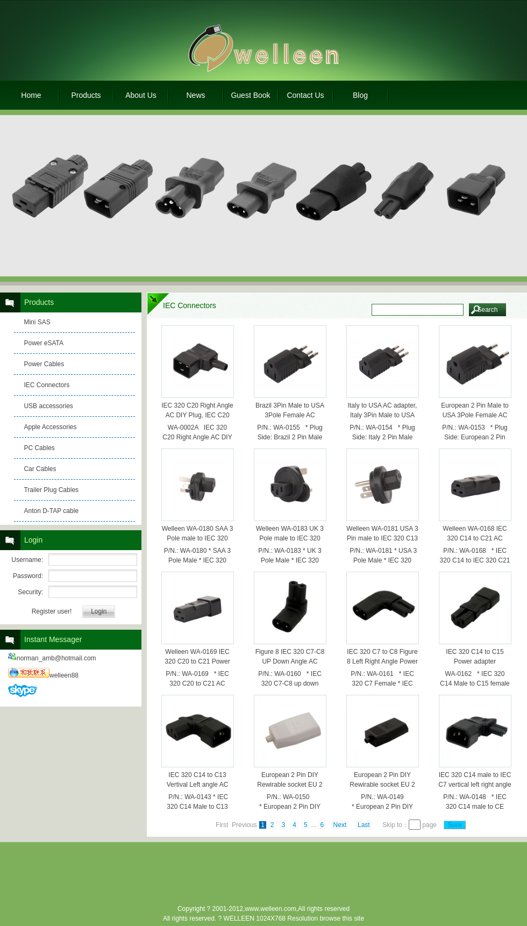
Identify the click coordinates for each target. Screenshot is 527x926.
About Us (140, 95)
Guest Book (250, 95)
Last (364, 825)
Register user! (52, 611)
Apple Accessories (50, 427)
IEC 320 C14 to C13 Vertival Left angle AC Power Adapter (198, 784)
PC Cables (39, 448)
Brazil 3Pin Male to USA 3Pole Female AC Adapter (289, 415)
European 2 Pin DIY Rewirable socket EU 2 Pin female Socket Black (382, 784)
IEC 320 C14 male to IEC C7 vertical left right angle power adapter (474, 784)
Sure (454, 825)
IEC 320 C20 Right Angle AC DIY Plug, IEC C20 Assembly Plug (197, 415)
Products (86, 95)
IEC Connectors (46, 385)
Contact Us (305, 95)
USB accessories (48, 406)
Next (340, 825)
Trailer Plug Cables (51, 490)
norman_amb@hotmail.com (52, 658)
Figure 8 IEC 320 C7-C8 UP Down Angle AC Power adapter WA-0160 (290, 661)
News (195, 95)
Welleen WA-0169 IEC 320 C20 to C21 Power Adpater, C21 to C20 (197, 661)
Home (31, 95)
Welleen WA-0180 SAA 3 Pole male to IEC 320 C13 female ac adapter (197, 538)
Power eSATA (43, 343)
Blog (360, 95)
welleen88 (43, 675)
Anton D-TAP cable (51, 511)
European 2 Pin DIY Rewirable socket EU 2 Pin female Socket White (290, 784)
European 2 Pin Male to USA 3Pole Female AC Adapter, (474, 415)
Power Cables (44, 364)
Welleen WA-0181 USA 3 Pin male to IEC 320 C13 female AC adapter (382, 538)
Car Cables (40, 469)
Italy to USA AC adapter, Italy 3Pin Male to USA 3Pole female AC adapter (382, 415)
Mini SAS (37, 322)
